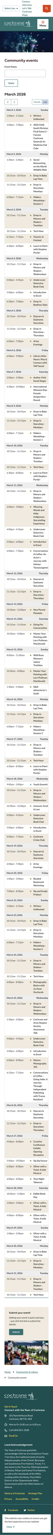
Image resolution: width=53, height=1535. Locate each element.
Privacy (8, 1499)
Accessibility (22, 1499)
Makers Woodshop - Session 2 (39, 730)
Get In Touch (11, 1406)
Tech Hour (38, 231)
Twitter (29, 1510)
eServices (27, 5)
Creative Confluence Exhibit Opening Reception (39, 1148)
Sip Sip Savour (40, 1160)
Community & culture (27, 1372)
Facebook (11, 1510)
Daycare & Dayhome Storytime (38, 319)
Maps (25, 15)
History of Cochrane (15, 1493)
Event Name (11, 66)
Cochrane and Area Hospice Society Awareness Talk (40, 1026)
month (37, 102)
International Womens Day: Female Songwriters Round (40, 393)
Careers (26, 1)
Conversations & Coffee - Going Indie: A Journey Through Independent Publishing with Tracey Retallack (40, 1086)
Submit (16, 1332)
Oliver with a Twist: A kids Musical (39, 1170)
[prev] (8, 102)
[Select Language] (11, 8)
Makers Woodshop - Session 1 (39, 200)
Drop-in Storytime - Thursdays (39, 332)
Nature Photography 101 (39, 1063)
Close (9, 1527)
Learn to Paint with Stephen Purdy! (40, 249)
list (45, 102)
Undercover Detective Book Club (39, 283)
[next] (14, 102)
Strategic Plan (35, 1493)
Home (8, 1372)
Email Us (13, 1435)
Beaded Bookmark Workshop (38, 882)
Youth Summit (40, 784)
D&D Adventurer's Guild (40, 690)
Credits (35, 1499)
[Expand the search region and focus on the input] (47, 8)
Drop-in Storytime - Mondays (39, 188)
